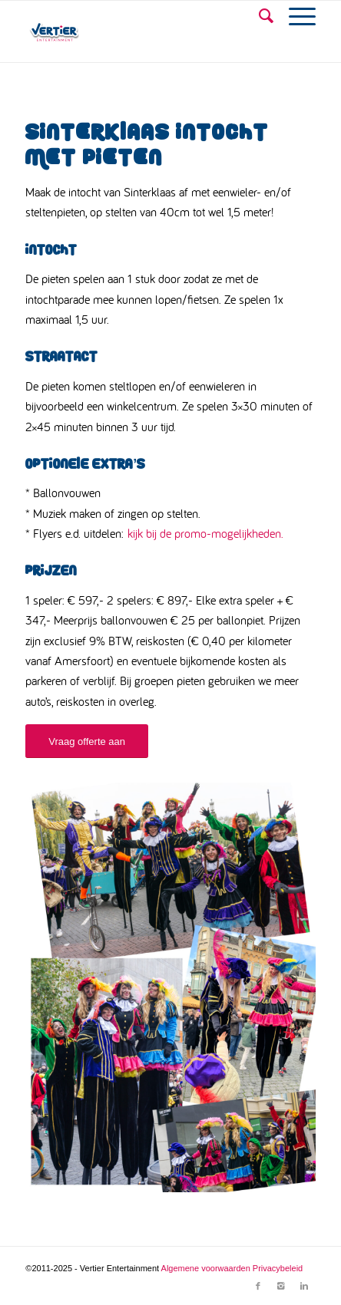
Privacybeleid (278, 1268)
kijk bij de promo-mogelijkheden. (205, 533)
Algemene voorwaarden (205, 1268)
